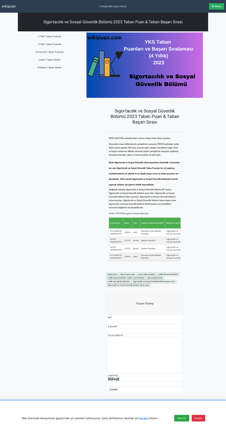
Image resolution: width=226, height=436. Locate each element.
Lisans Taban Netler (50, 59)
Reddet (198, 418)
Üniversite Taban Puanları (49, 52)
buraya (144, 418)
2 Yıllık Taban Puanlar (49, 36)
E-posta (112, 326)
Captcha (113, 375)
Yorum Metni (115, 335)
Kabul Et (181, 418)
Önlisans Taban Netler (49, 67)
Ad (110, 317)
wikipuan (9, 6)
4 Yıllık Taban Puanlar (49, 44)
